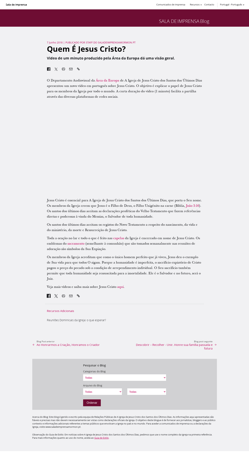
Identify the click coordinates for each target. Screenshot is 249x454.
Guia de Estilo (101, 437)
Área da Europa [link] (107, 80)
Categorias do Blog (94, 371)
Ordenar (92, 402)
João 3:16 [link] (192, 205)
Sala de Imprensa (16, 4)
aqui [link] (120, 287)
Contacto (209, 4)
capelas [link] (118, 238)
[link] (48, 296)
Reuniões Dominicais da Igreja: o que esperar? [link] (76, 320)
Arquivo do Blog (92, 385)
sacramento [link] (75, 243)
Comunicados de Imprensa (170, 4)
